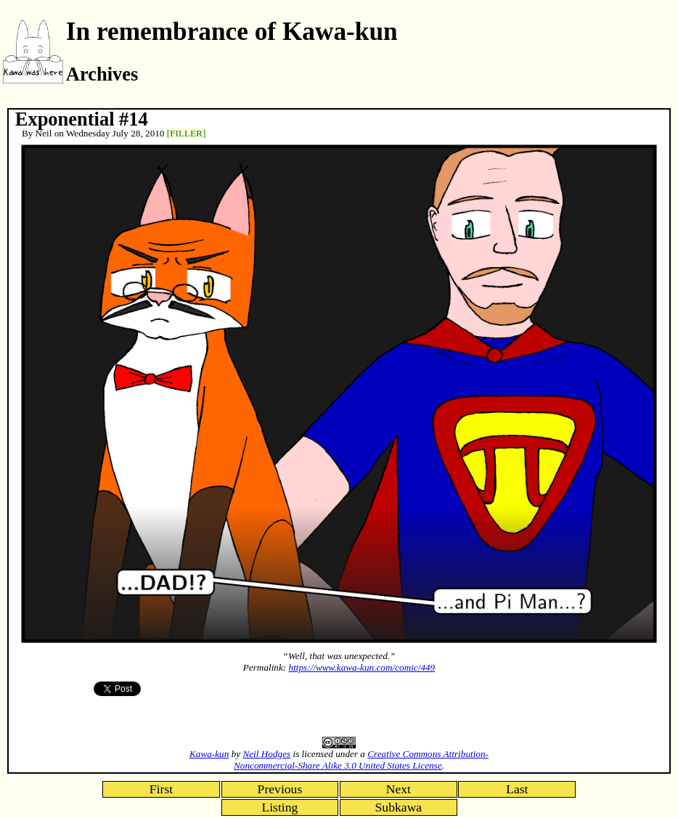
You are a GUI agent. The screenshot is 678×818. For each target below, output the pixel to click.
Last (517, 789)
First (161, 789)
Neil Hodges (266, 753)
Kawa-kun (209, 753)
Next (398, 789)
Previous (280, 789)
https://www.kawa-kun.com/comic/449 (362, 667)
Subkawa (398, 807)
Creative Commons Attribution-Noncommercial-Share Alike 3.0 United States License (361, 759)
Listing (279, 807)
